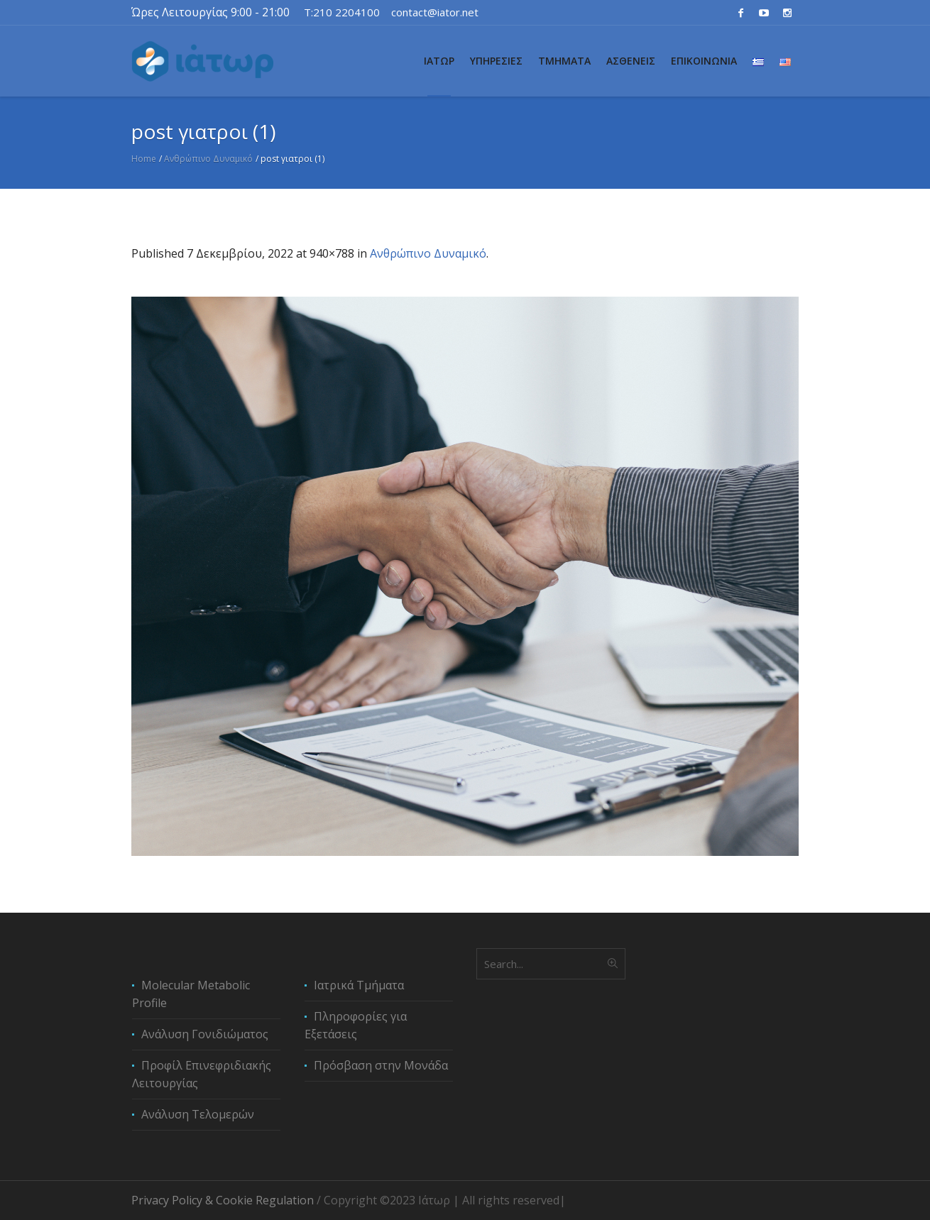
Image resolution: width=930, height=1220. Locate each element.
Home (143, 159)
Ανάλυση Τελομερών (197, 1114)
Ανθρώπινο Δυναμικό (208, 159)
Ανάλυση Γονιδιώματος (204, 1034)
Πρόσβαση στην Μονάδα (381, 1065)
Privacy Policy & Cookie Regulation (222, 1200)
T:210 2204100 (342, 12)
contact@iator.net (434, 12)
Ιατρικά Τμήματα (359, 985)
